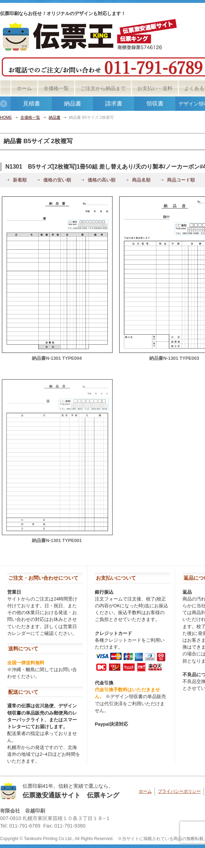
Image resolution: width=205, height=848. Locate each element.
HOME (6, 117)
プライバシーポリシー (179, 791)
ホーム (24, 88)
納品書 (72, 103)
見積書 (31, 103)
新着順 (20, 180)
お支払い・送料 (154, 88)
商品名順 (141, 180)
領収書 (154, 103)
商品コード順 (181, 180)
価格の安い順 (57, 180)
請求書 (113, 103)
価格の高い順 (102, 180)
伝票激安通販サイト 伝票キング (71, 795)
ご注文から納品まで (103, 88)
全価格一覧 (56, 88)
